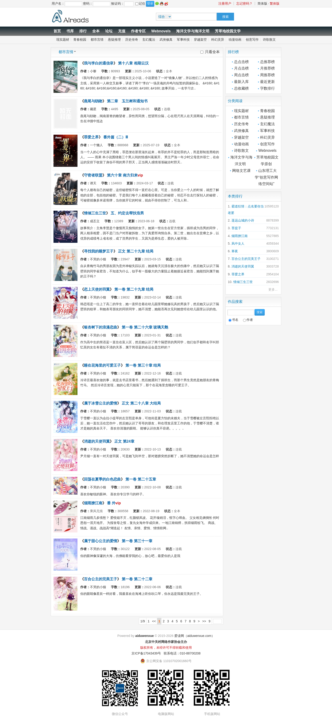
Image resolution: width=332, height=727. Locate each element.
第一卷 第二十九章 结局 (133, 289)
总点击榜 (241, 62)
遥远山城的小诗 (242, 220)
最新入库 (241, 82)
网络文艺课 (241, 171)
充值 (121, 31)
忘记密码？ (244, 3)
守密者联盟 (93, 175)
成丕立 (95, 221)
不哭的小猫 (98, 259)
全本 (96, 31)
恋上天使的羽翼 (97, 289)
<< (154, 621)
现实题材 (62, 39)
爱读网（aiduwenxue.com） (194, 636)
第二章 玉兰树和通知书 (127, 101)
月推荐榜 (267, 68)
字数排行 (267, 88)
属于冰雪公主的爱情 (100, 403)
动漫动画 (234, 39)
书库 (70, 31)
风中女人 (237, 243)
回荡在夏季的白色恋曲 (102, 479)
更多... (273, 289)
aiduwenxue (144, 636)
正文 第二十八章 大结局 (141, 403)
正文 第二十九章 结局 (135, 251)
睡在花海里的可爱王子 (102, 365)
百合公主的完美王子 (100, 579)
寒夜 (234, 251)
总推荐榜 (267, 62)
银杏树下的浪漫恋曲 (100, 327)
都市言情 (97, 39)
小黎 (93, 71)
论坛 (109, 31)
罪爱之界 (91, 137)
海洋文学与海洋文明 (192, 31)
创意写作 (252, 39)
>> (204, 621)
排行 (83, 31)
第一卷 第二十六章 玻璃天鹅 (145, 327)
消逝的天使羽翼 (97, 441)
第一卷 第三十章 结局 (143, 365)
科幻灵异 (217, 39)
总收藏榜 (241, 88)
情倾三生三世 (95, 213)
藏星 (93, 109)
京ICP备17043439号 (146, 653)
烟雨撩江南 (93, 503)
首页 (57, 31)
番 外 (111, 503)
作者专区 (138, 31)
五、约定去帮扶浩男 (127, 213)
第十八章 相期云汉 (133, 63)
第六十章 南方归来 (122, 175)
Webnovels (161, 31)
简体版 (262, 3)
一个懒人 (96, 145)
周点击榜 (241, 75)
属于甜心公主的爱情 (100, 541)
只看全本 (212, 52)
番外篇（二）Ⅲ (115, 137)
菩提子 (236, 228)
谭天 (93, 183)
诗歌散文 (269, 39)
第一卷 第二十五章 (140, 479)
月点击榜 (241, 68)
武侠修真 (166, 39)
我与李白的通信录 (98, 63)
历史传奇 (131, 39)
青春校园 (79, 39)
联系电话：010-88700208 (182, 653)
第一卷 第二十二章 (137, 579)
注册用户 (224, 3)
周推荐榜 (267, 75)
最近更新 (267, 82)
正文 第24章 (124, 441)
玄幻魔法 (148, 39)
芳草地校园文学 (228, 31)
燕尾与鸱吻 (93, 101)
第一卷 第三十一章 (137, 541)
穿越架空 (200, 39)
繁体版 (274, 3)
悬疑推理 (114, 39)
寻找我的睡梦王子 (98, 251)
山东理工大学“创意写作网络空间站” (266, 177)
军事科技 (183, 39)
